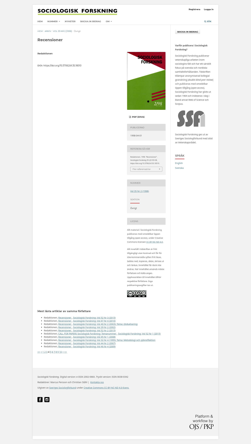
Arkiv (48, 31)
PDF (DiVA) (138, 117)
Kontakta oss (97, 382)
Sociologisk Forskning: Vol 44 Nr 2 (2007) (94, 343)
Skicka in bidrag (90, 21)
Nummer (52, 21)
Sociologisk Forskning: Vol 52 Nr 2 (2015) (94, 330)
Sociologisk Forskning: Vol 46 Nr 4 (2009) (94, 346)
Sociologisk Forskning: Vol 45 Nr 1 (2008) (94, 336)
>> (65, 351)
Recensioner (65, 317)
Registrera (194, 9)
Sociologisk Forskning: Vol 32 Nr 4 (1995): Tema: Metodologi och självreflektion (114, 340)
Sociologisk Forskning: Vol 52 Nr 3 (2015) (94, 317)
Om (108, 21)
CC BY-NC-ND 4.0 (154, 241)
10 (60, 351)
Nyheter (70, 21)
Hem (40, 21)
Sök (207, 21)
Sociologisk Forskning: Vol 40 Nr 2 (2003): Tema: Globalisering (105, 324)
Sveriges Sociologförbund (62, 387)
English (179, 163)
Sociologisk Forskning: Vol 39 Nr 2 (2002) (94, 327)
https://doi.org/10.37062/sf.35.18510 (62, 65)
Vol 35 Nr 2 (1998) (62, 31)
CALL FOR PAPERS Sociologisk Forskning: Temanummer (87, 333)
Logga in (209, 9)
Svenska (179, 167)
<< (38, 351)
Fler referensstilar (142, 169)
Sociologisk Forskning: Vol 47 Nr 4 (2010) (94, 320)
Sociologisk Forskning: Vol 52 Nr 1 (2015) (139, 333)
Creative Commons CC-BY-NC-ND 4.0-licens (106, 387)
